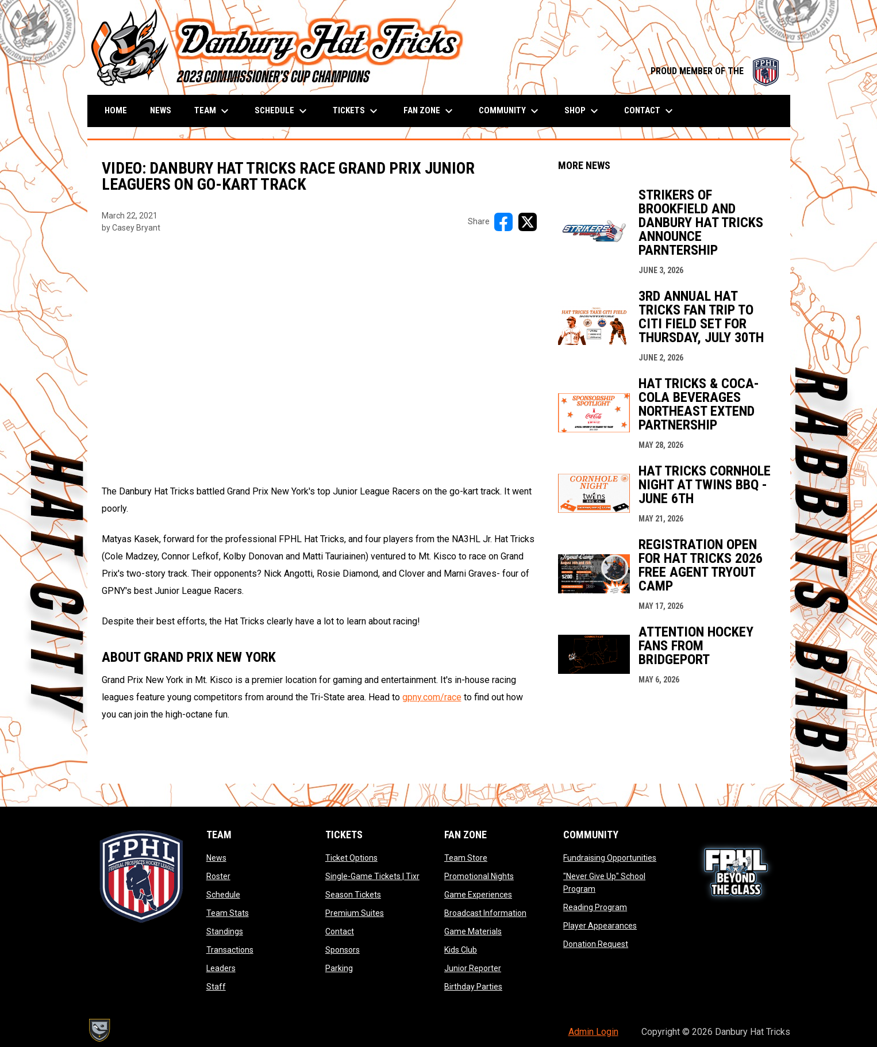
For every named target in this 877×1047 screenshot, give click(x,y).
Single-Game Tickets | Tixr (372, 876)
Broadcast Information (485, 913)
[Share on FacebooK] (503, 222)
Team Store (465, 857)
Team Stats (227, 913)
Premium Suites (354, 913)
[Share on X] (527, 222)
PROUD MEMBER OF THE (715, 71)
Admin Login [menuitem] (593, 1031)
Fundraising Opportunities (609, 857)
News (216, 857)
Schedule (223, 894)
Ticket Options (351, 857)
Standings (224, 931)
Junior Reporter (472, 968)
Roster (218, 876)
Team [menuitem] (213, 111)
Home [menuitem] (116, 110)
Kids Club (460, 949)
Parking (339, 968)
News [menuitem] (160, 110)
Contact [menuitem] (650, 111)
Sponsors (342, 949)
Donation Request (595, 944)
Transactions (229, 949)
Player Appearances (600, 925)
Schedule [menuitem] (282, 111)
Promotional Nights (479, 876)
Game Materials (473, 931)
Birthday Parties (473, 986)
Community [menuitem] (510, 111)
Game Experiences (478, 894)
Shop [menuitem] (582, 111)
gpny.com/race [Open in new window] (431, 697)
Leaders (221, 968)
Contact (339, 931)
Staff (216, 986)
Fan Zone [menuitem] (429, 111)
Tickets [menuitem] (356, 111)
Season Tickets (353, 894)
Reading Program (595, 907)
